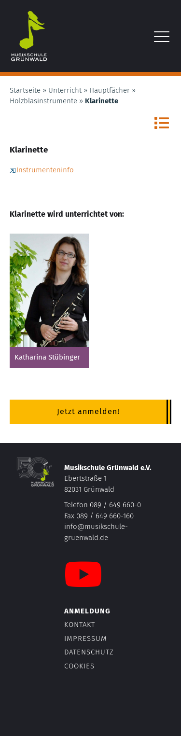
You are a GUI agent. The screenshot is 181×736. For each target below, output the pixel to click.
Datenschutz (89, 652)
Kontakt (79, 624)
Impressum (85, 638)
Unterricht (65, 90)
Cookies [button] (79, 666)
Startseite (25, 90)
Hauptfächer (109, 90)
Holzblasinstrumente (43, 101)
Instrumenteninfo (42, 170)
